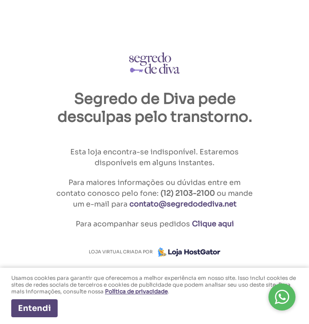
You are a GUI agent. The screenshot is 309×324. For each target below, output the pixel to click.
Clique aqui (213, 224)
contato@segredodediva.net (182, 204)
